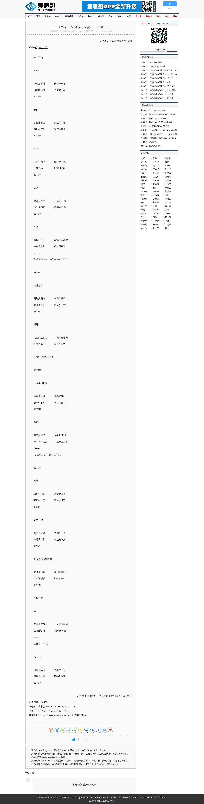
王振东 (156, 195)
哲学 (129, 16)
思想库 (139, 16)
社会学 (80, 16)
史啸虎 (156, 198)
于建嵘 (156, 169)
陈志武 (168, 169)
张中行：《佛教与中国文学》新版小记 (158, 86)
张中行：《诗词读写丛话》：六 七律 (157, 94)
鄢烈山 (144, 165)
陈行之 (156, 158)
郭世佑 (168, 191)
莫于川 (156, 224)
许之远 (144, 217)
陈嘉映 (168, 165)
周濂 (143, 187)
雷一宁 (144, 206)
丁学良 (156, 162)
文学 (110, 16)
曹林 (167, 162)
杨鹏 (155, 187)
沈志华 (156, 176)
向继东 (168, 176)
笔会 (158, 16)
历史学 (120, 16)
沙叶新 (156, 209)
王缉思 (144, 191)
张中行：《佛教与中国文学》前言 (156, 82)
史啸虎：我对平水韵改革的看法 (155, 118)
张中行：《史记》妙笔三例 (153, 66)
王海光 (168, 184)
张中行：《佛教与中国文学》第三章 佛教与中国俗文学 (166, 70)
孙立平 (156, 228)
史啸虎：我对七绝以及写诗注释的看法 (158, 122)
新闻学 (91, 16)
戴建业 (156, 180)
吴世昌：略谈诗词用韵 (151, 146)
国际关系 (69, 16)
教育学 (101, 16)
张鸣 (143, 184)
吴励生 (144, 220)
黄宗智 (144, 169)
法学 (38, 16)
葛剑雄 (144, 213)
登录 (79, 784)
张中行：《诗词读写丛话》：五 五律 (157, 98)
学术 (39, 710)
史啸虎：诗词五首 (149, 142)
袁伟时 (144, 198)
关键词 (149, 16)
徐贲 (143, 173)
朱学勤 (156, 220)
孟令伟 (168, 202)
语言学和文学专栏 (60, 710)
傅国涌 (156, 165)
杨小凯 (168, 217)
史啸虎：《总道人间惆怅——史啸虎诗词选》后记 (163, 134)
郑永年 (168, 158)
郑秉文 (144, 224)
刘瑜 (167, 209)
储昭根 (156, 213)
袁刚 (155, 217)
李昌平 (168, 180)
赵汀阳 (144, 180)
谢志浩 (144, 228)
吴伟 (143, 209)
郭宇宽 (156, 173)
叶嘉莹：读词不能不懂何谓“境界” (155, 126)
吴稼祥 (168, 213)
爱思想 (48, 7)
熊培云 (168, 198)
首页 (30, 16)
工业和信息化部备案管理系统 (102, 800)
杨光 (167, 228)
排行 (175, 16)
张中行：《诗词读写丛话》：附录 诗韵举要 (160, 90)
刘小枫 (156, 202)
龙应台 (144, 162)
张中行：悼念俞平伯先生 (152, 62)
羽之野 (168, 224)
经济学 (47, 16)
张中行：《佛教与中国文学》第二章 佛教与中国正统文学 (167, 74)
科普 (167, 16)
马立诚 (168, 173)
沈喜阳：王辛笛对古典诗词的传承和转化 (159, 138)
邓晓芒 (168, 187)
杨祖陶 (144, 176)
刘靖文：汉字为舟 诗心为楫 (153, 110)
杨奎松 (156, 184)
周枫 (155, 206)
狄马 (167, 195)
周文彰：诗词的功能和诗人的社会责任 (158, 114)
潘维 (167, 220)
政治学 (58, 16)
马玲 (143, 195)
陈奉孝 (156, 191)
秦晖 (143, 158)
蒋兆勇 (168, 206)
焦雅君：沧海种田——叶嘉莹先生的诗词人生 (161, 130)
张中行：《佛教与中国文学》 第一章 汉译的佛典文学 (165, 78)
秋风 (143, 202)
